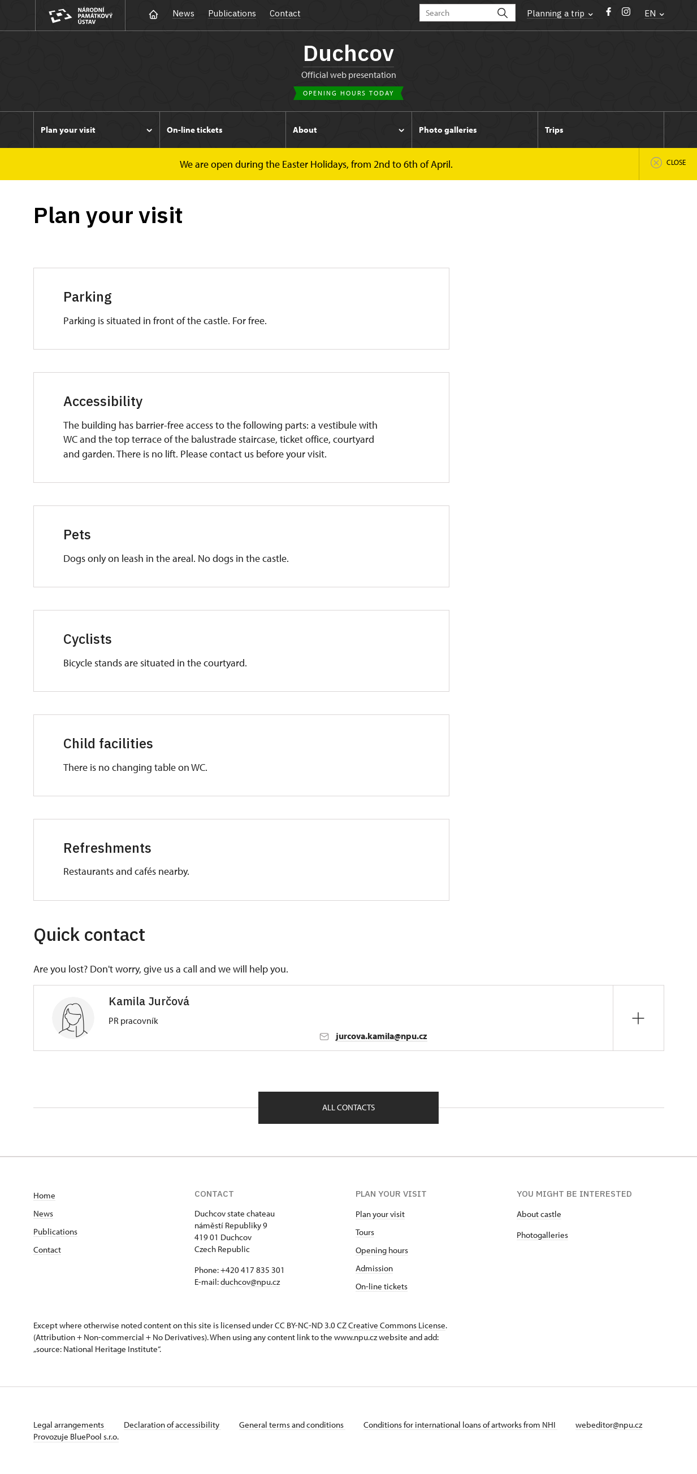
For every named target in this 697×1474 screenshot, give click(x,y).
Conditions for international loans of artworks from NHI (460, 1424)
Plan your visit (380, 1214)
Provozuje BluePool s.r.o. (76, 1436)
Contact (285, 13)
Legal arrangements (69, 1424)
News (183, 13)
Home (44, 1195)
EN (654, 13)
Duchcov (348, 52)
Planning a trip (560, 13)
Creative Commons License (396, 1325)
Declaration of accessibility (172, 1424)
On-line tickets (382, 1286)
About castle (539, 1214)
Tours (365, 1232)
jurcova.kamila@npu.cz (381, 1035)
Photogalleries (542, 1234)
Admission (374, 1268)
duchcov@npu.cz (250, 1281)
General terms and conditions (292, 1424)
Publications (232, 13)
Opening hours (382, 1250)
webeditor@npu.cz (608, 1424)
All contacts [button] (348, 1107)
